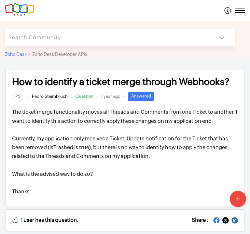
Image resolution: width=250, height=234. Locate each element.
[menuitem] (228, 10)
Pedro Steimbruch (49, 96)
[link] (17, 96)
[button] (228, 10)
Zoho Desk (16, 54)
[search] (107, 37)
